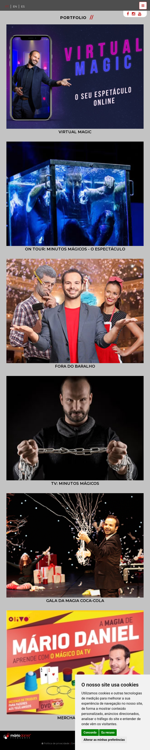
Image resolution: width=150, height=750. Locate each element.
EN (15, 6)
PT (7, 6)
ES (23, 6)
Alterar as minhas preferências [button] (104, 739)
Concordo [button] (90, 732)
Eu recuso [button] (108, 732)
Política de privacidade (55, 743)
